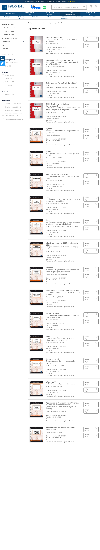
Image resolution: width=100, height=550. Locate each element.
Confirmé (9, 82)
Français (9, 94)
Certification (6, 42)
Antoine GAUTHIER (72, 226)
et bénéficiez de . (50, 1)
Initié (8, 78)
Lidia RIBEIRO (57, 44)
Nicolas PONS (57, 158)
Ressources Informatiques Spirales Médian (13, 115)
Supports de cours (12, 62)
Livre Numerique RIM (13, 110)
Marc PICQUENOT (59, 112)
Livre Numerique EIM (13, 107)
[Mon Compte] (96, 7)
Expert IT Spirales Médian (14, 103)
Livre (3, 45)
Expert (8, 85)
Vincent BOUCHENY (59, 411)
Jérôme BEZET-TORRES (53, 87)
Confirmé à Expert (10, 31)
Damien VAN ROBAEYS (69, 87)
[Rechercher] (84, 7)
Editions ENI (13, 7)
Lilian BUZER (57, 135)
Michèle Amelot (58, 251)
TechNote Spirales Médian (14, 119)
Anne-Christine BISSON (60, 204)
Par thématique (9, 35)
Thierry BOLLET (58, 297)
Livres (8, 66)
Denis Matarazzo (58, 66)
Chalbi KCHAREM (58, 365)
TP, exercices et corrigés (10, 38)
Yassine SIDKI (57, 432)
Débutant (9, 75)
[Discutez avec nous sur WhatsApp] (44, 7)
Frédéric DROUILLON (60, 274)
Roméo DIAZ (57, 320)
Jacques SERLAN (58, 343)
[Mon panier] (91, 7)
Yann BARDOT (57, 386)
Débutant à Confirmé (10, 28)
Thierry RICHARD (58, 226)
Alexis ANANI (57, 181)
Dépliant (5, 49)
